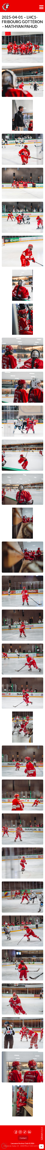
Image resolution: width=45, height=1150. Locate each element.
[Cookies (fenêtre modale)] (4, 1146)
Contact (23, 1138)
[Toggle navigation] (41, 7)
